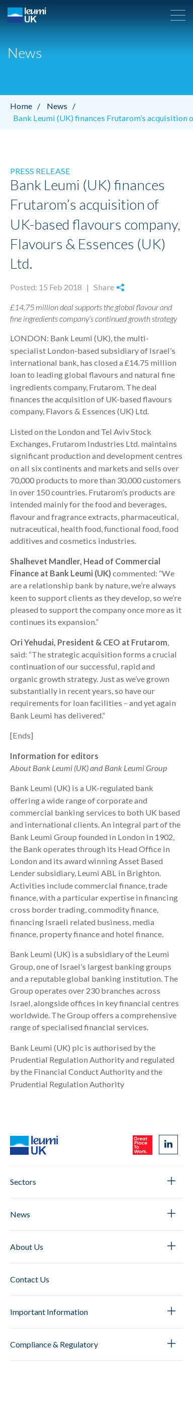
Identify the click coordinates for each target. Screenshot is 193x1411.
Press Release (40, 171)
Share (108, 287)
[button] (177, 15)
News (63, 106)
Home (27, 106)
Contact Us (29, 1279)
